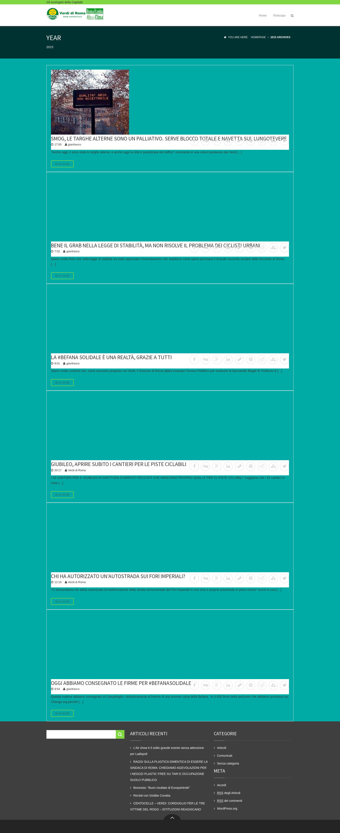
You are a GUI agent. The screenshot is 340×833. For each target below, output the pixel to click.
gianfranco (74, 144)
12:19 (58, 582)
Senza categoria (228, 763)
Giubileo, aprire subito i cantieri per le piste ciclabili (118, 464)
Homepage (258, 37)
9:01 (57, 363)
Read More (62, 164)
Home (263, 15)
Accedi (221, 785)
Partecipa (279, 15)
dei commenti (229, 801)
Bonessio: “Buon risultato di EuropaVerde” (161, 787)
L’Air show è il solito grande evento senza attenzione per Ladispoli (167, 751)
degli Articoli (228, 793)
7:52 (57, 251)
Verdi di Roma (77, 470)
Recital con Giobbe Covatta (151, 795)
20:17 (58, 470)
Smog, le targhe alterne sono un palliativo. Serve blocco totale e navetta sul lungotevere (169, 138)
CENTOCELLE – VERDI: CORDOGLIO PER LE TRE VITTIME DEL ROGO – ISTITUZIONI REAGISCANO (167, 806)
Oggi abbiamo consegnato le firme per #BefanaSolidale (121, 683)
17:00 (58, 144)
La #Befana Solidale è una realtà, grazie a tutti (111, 357)
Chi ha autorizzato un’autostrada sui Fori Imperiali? (118, 576)
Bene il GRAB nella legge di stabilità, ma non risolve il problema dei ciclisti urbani (155, 245)
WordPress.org (227, 808)
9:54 (57, 689)
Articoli (221, 748)
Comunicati (224, 755)
